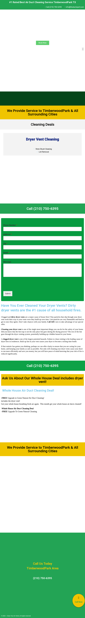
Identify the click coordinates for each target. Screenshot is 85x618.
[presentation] (20, 287)
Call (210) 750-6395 (42, 208)
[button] (42, 43)
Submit (8, 294)
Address (7, 234)
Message (7, 262)
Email (6, 253)
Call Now (79, 602)
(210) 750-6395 (42, 578)
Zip (5, 244)
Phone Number (10, 225)
